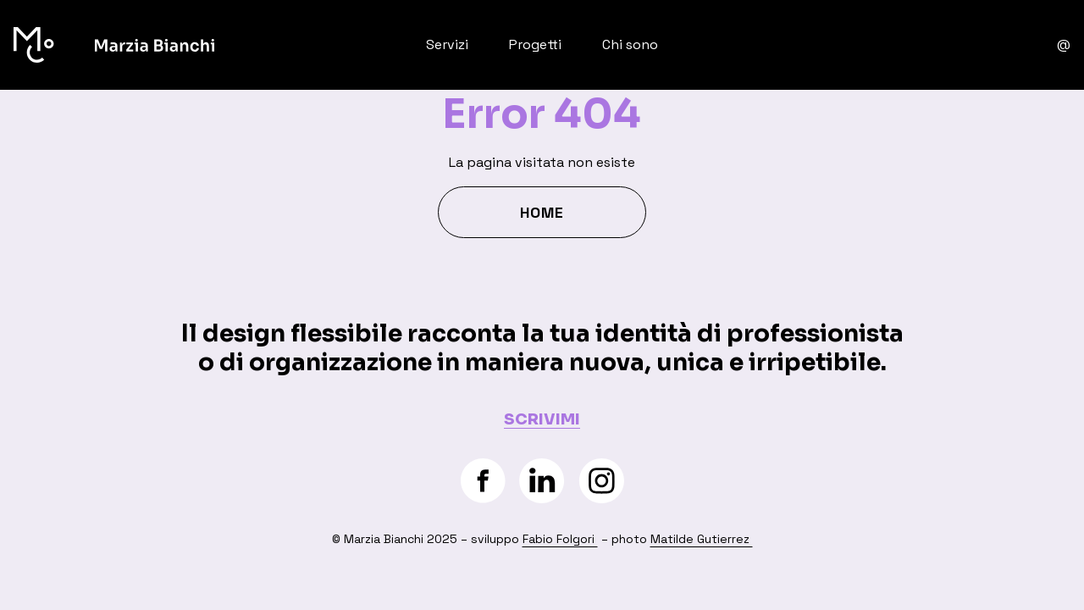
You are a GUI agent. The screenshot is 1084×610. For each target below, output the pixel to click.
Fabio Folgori (560, 538)
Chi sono (630, 44)
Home (542, 212)
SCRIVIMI (542, 419)
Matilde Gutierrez (701, 538)
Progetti (535, 44)
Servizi (447, 44)
